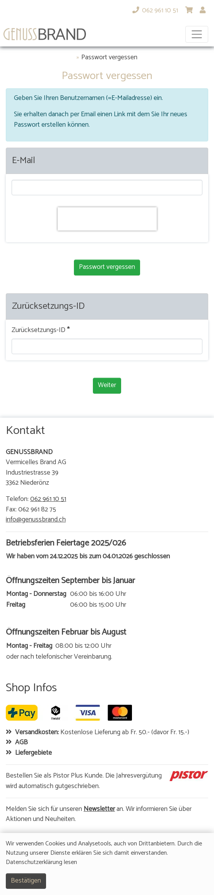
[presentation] (107, 219)
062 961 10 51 (48, 499)
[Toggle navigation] (196, 34)
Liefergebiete (33, 753)
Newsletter (99, 809)
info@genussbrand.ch (36, 520)
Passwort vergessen (109, 58)
